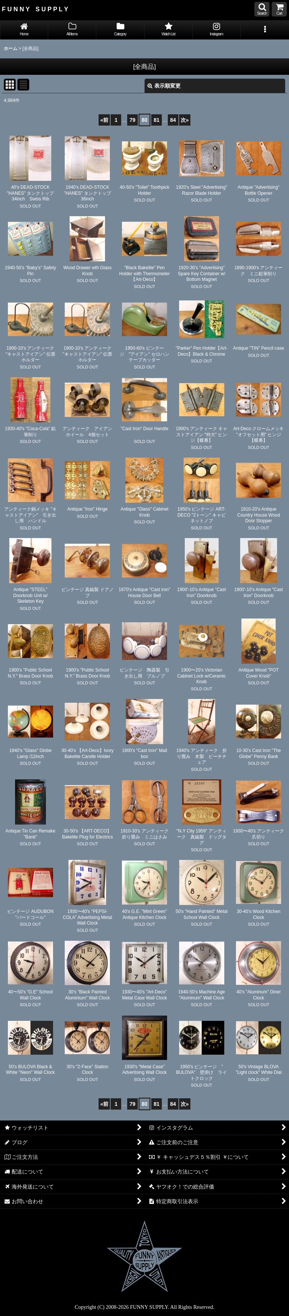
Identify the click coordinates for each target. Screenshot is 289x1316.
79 (132, 120)
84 (173, 120)
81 (157, 120)
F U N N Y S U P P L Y (35, 9)
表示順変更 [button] (164, 86)
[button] (261, 9)
